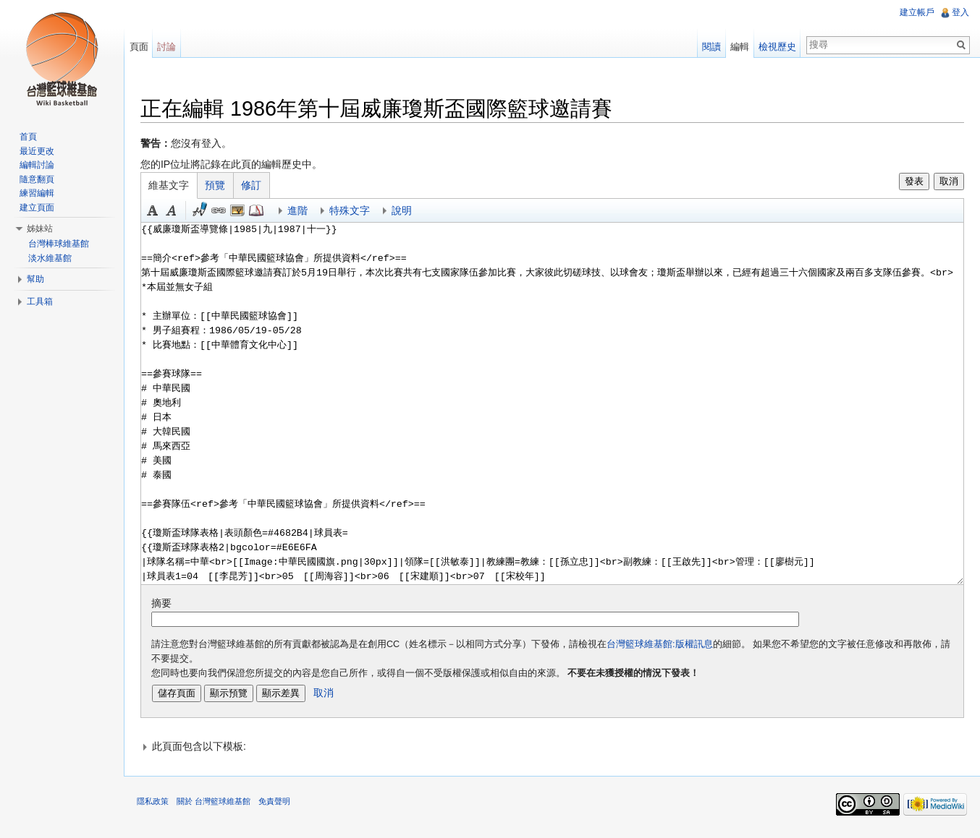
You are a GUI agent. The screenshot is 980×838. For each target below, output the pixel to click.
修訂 (257, 186)
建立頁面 (37, 207)
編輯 (738, 46)
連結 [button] (223, 211)
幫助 (35, 279)
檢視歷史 (776, 46)
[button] (554, 748)
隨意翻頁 (37, 179)
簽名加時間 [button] (204, 211)
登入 (959, 12)
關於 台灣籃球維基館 (218, 805)
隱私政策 (158, 805)
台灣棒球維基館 (58, 244)
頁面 (141, 46)
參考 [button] (261, 211)
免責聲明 (279, 805)
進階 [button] (302, 212)
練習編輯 (37, 193)
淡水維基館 (50, 258)
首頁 (28, 137)
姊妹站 (40, 228)
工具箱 (40, 301)
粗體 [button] (157, 211)
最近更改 (37, 151)
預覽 (221, 186)
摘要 (166, 604)
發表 (912, 182)
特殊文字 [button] (354, 212)
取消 (947, 182)
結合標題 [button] (242, 211)
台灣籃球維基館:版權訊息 (665, 645)
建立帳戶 (916, 12)
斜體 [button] (176, 211)
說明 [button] (407, 212)
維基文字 (174, 186)
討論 (170, 46)
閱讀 (710, 46)
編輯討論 (37, 165)
